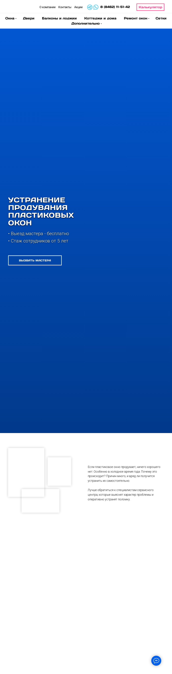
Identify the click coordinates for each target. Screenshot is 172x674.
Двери (28, 18)
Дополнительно (85, 23)
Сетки (161, 18)
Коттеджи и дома (100, 18)
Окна (9, 18)
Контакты (64, 7)
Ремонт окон (135, 18)
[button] (35, 260)
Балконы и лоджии (59, 18)
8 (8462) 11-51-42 (115, 7)
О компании (47, 7)
